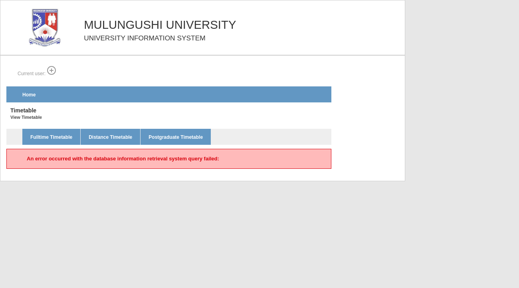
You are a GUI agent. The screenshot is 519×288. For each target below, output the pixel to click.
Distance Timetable (110, 137)
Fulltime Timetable (51, 137)
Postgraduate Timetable (176, 137)
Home (29, 95)
